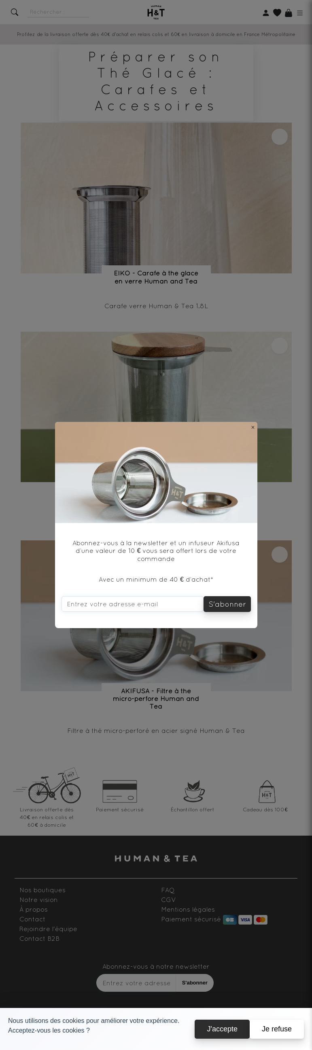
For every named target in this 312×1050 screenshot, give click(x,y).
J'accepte (222, 1029)
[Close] (252, 427)
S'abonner (227, 604)
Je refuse (277, 1029)
